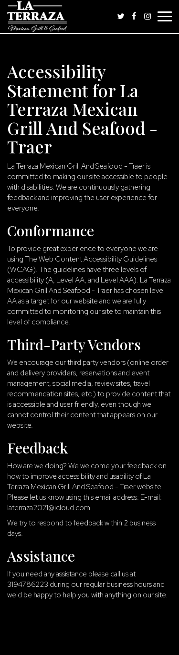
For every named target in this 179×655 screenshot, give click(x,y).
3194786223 (27, 584)
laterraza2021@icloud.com (48, 508)
